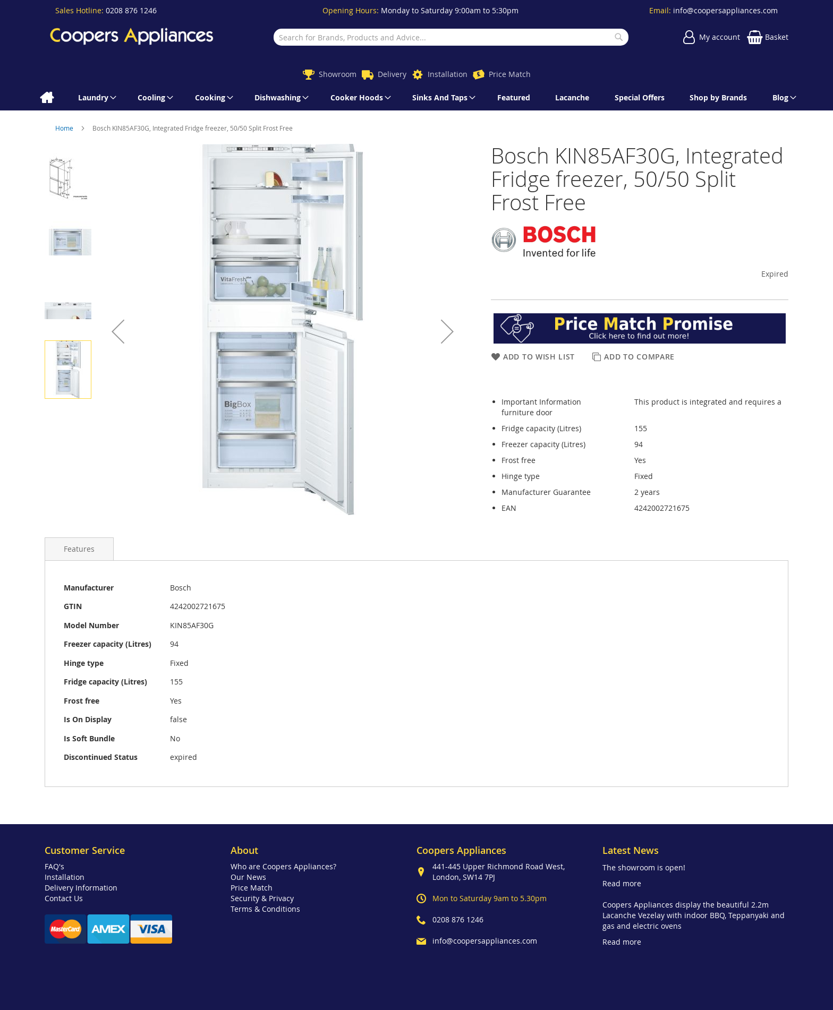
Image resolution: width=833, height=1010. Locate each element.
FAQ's (54, 866)
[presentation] (79, 548)
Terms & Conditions (265, 909)
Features (79, 549)
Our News (248, 877)
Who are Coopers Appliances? (283, 866)
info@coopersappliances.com (725, 10)
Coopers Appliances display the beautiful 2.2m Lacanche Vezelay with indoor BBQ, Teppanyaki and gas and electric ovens (693, 915)
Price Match (510, 74)
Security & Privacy (262, 898)
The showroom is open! (643, 867)
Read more (621, 883)
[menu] (416, 97)
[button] (118, 331)
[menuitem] (46, 97)
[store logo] (132, 37)
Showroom (337, 74)
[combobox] (451, 37)
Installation (448, 74)
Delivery (392, 74)
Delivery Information (81, 888)
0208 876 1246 (131, 10)
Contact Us (64, 898)
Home (65, 128)
